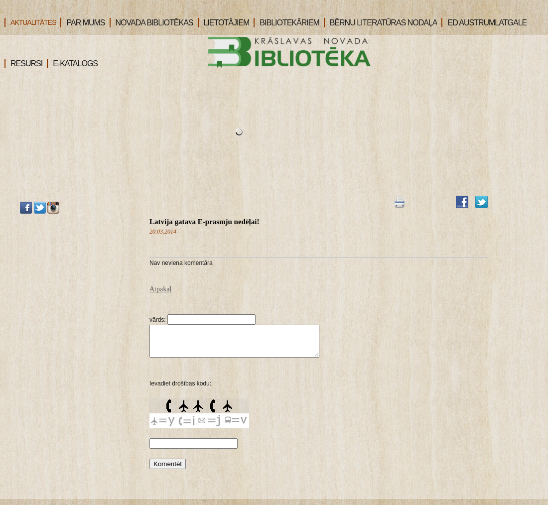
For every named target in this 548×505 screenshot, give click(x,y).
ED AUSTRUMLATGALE (484, 22)
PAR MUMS (82, 22)
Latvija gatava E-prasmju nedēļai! (204, 222)
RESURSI (23, 63)
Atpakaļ (160, 289)
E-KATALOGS (72, 63)
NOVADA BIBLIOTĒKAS (151, 22)
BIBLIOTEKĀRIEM (286, 22)
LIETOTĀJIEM (224, 22)
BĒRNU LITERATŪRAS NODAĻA (380, 22)
